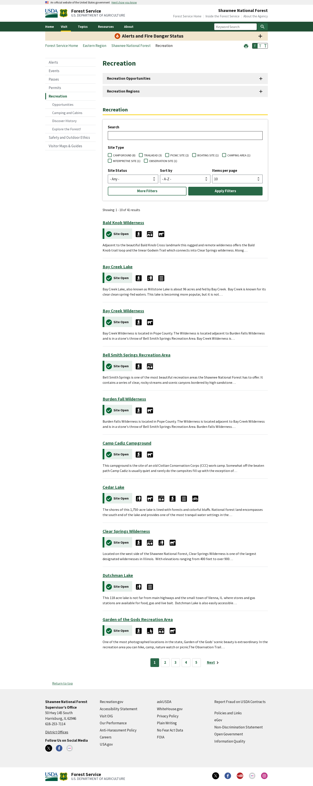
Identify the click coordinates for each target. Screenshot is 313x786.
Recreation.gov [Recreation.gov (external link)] (111, 701)
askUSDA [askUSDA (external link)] (164, 701)
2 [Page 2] (165, 662)
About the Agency (255, 16)
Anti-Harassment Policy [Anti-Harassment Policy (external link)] (118, 730)
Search (113, 127)
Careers (106, 737)
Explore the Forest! (66, 129)
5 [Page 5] (196, 662)
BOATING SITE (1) (208, 155)
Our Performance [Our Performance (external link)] (113, 723)
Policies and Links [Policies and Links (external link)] (228, 713)
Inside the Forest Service (222, 16)
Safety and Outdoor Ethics (69, 137)
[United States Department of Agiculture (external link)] (52, 13)
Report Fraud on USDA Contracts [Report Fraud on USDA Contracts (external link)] (240, 701)
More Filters (147, 191)
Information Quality (229, 741)
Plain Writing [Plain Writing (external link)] (167, 723)
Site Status (117, 170)
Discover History (64, 121)
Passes (54, 79)
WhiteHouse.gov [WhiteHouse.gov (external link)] (170, 709)
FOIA (160, 737)
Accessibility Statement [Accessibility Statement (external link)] (118, 709)
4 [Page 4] (186, 662)
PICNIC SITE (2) (179, 155)
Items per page (224, 170)
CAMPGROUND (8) (124, 155)
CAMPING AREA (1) (238, 155)
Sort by (166, 170)
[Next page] (213, 662)
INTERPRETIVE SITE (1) (126, 161)
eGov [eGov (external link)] (218, 720)
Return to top (62, 683)
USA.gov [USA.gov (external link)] (106, 744)
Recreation (58, 96)
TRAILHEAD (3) (153, 155)
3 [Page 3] (175, 662)
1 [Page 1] (155, 662)
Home (49, 27)
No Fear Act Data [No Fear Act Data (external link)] (170, 730)
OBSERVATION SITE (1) (163, 161)
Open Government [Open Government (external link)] (228, 734)
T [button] (255, 46)
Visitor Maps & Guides (65, 146)
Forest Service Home (187, 16)
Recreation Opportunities (128, 78)
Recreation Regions (123, 91)
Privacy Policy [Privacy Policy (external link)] (167, 716)
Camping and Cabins (67, 113)
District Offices (56, 732)
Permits (55, 87)
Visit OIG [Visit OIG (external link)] (106, 716)
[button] (246, 45)
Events (54, 70)
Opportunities (62, 104)
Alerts (53, 62)
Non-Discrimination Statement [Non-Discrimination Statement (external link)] (238, 727)
